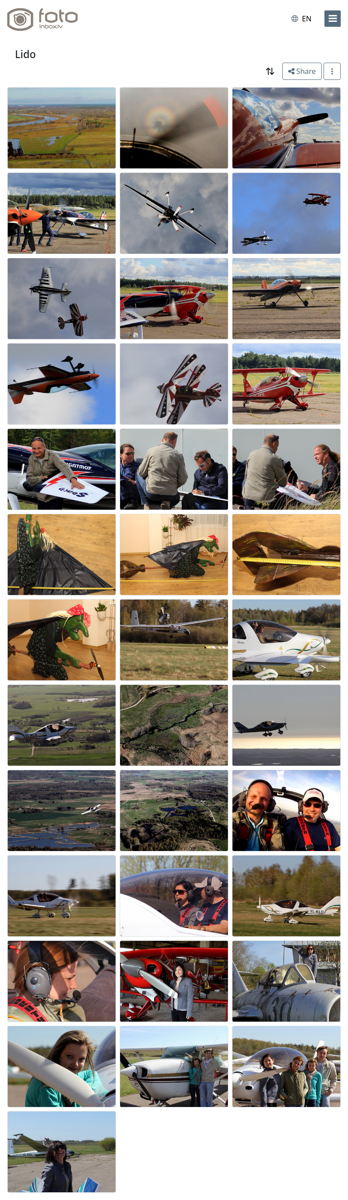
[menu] (332, 18)
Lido (25, 54)
